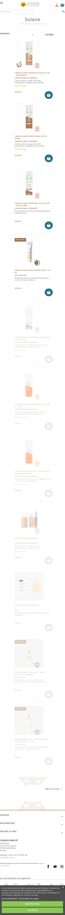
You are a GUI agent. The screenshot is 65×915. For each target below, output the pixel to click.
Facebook (48, 869)
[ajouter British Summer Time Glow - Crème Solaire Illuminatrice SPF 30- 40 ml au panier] (49, 694)
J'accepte (32, 910)
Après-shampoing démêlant (27, 605)
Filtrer (49, 35)
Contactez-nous (7, 857)
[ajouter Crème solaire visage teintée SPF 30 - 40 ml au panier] (49, 292)
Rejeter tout (32, 904)
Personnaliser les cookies (29, 898)
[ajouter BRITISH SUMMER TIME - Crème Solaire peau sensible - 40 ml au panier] (49, 761)
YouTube (55, 866)
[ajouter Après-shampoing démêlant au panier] (49, 627)
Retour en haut (54, 789)
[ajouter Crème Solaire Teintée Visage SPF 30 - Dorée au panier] (49, 158)
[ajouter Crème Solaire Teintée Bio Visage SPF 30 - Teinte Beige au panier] (49, 95)
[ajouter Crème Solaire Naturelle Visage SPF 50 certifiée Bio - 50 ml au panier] (49, 493)
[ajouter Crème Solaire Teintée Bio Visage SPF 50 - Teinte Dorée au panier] (49, 225)
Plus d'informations (9, 898)
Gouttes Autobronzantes (26, 538)
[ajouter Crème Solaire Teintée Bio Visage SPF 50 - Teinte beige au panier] (49, 359)
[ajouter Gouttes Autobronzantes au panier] (49, 560)
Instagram (62, 866)
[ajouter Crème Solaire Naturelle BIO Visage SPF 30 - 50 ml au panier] (49, 426)
